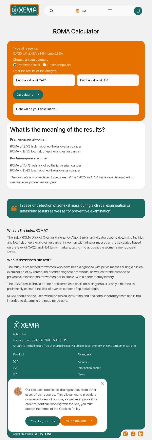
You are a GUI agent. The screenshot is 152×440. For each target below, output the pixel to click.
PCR (15, 361)
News (81, 374)
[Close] (102, 383)
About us (83, 361)
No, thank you (40, 420)
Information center (89, 368)
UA (84, 11)
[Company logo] (24, 10)
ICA (15, 374)
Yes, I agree (78, 420)
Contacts (83, 380)
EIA (15, 368)
